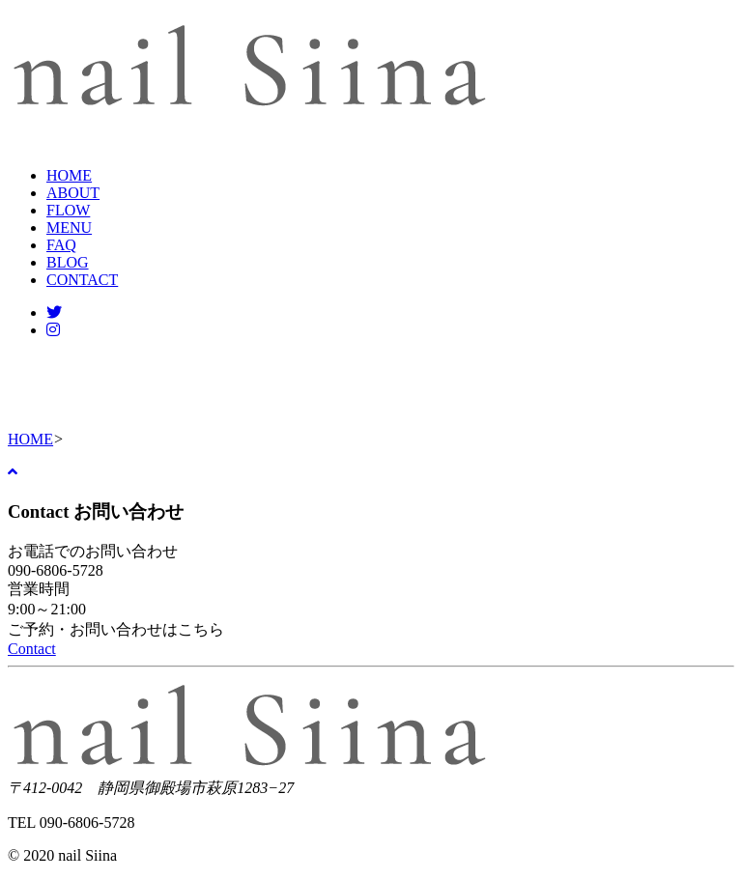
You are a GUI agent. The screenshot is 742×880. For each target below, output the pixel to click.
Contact (32, 648)
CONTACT (82, 279)
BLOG (67, 262)
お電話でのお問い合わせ (93, 551)
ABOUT (73, 193)
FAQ (61, 245)
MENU (69, 227)
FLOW (68, 210)
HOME (69, 175)
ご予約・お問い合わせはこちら (116, 629)
